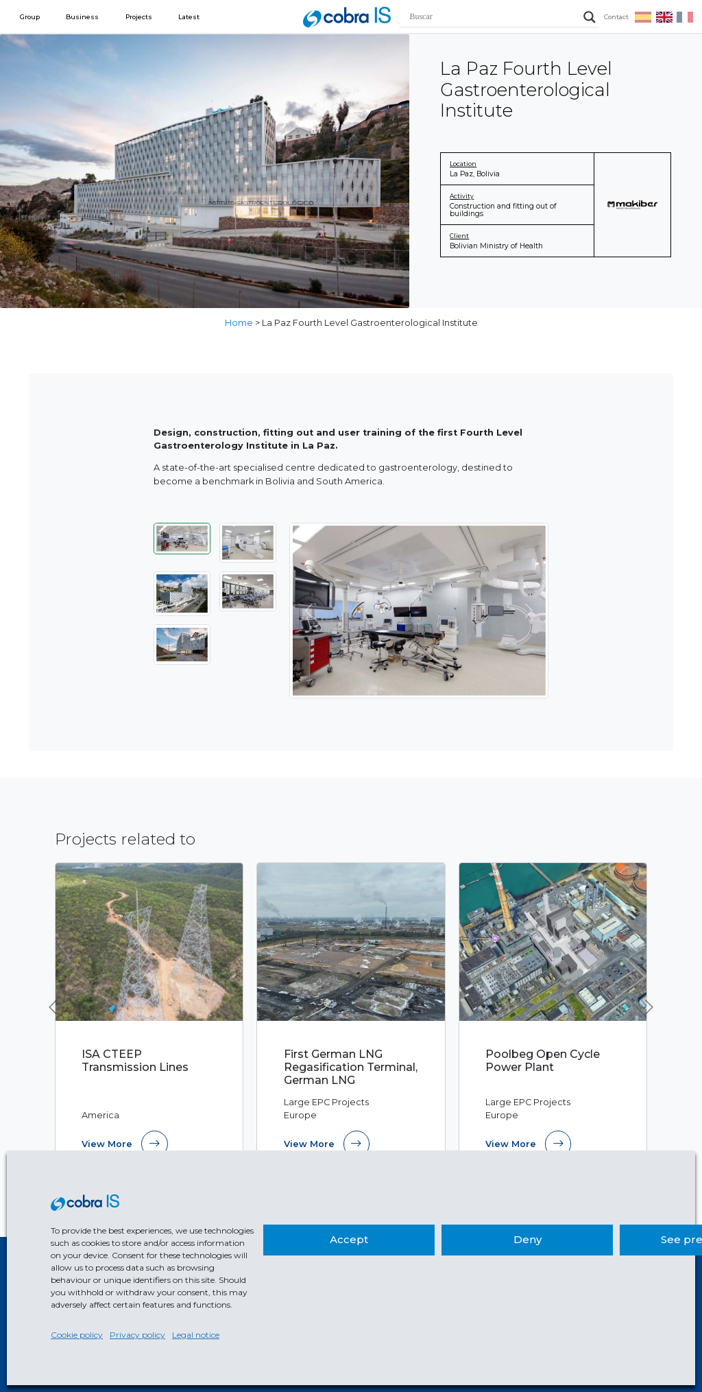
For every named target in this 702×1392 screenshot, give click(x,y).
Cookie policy (77, 1335)
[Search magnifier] (589, 17)
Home (239, 323)
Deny (527, 1239)
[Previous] (308, 610)
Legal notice (195, 1335)
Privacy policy (137, 1335)
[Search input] (493, 17)
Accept (349, 1239)
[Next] (528, 610)
